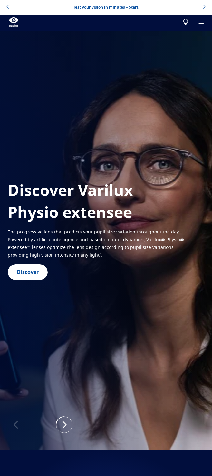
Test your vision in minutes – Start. (106, 7)
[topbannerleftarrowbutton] (7, 7)
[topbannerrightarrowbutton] (204, 7)
